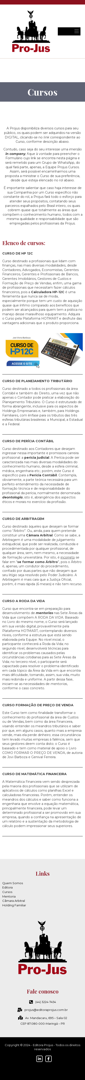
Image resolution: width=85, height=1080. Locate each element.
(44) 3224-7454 (42, 1002)
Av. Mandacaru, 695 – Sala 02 (42, 1018)
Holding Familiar (14, 905)
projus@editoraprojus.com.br (42, 1010)
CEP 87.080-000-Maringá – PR (42, 1023)
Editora (7, 887)
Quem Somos (12, 883)
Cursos (7, 892)
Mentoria (9, 896)
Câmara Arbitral (13, 900)
